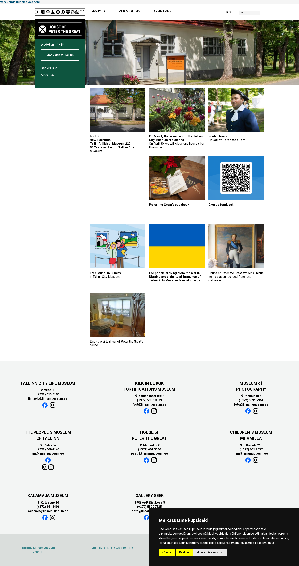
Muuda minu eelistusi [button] (209, 552)
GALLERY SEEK (149, 495)
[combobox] (249, 13)
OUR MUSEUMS (129, 11)
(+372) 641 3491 (47, 507)
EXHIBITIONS (162, 11)
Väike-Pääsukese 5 (149, 502)
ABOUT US (98, 11)
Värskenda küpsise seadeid (20, 2)
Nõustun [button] (167, 552)
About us (47, 75)
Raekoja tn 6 (251, 396)
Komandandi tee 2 (149, 396)
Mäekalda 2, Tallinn (60, 55)
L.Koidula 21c (251, 445)
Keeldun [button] (184, 552)
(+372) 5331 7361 (251, 400)
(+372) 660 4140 (47, 449)
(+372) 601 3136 (149, 449)
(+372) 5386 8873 (149, 400)
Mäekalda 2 (149, 445)
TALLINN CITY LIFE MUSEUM (47, 383)
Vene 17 (48, 390)
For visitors (50, 68)
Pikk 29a (48, 445)
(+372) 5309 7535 (149, 507)
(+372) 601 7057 (251, 449)
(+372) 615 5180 (47, 394)
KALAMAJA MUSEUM (48, 495)
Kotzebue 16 (48, 502)
